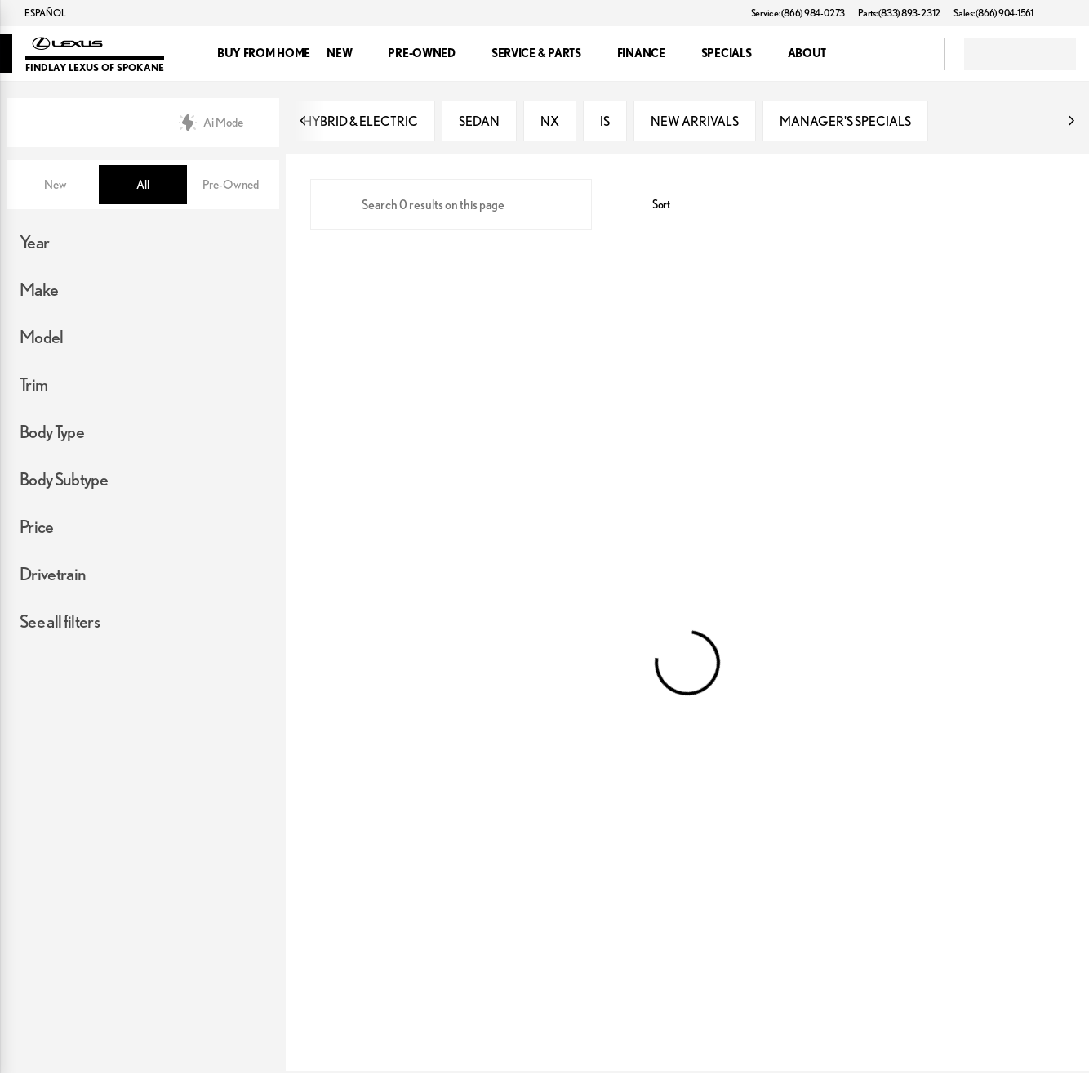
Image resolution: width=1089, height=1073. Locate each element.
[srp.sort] (652, 206)
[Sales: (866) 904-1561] (993, 13)
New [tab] (55, 184)
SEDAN (479, 122)
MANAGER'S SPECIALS (845, 122)
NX (549, 122)
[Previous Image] (304, 122)
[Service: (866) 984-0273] (798, 13)
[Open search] (911, 54)
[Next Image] (1071, 122)
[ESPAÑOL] (38, 13)
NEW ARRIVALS (695, 122)
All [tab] (142, 184)
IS (605, 122)
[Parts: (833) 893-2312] (899, 13)
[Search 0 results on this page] (451, 206)
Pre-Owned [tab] (230, 184)
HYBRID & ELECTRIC (360, 122)
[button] (1069, 13)
